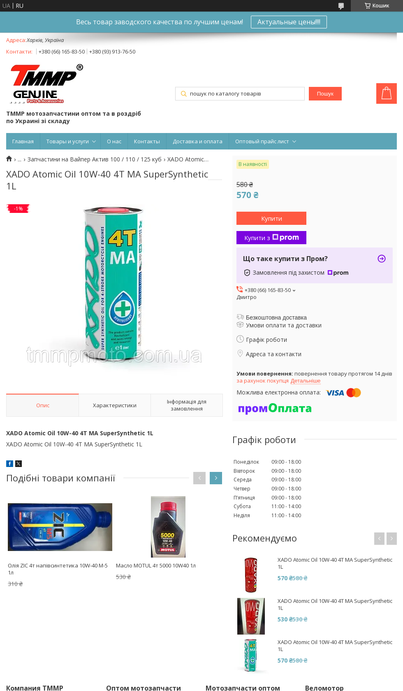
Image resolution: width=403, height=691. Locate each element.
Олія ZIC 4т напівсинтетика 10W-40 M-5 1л (58, 569)
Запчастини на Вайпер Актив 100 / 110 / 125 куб (95, 159)
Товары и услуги (67, 141)
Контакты (147, 141)
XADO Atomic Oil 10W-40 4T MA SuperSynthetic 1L (335, 563)
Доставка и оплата (197, 141)
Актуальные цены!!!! (288, 21)
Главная (23, 141)
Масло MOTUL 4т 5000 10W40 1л (156, 565)
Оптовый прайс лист (262, 141)
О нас (114, 141)
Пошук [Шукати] (325, 94)
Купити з (271, 237)
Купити (271, 218)
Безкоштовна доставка (276, 317)
